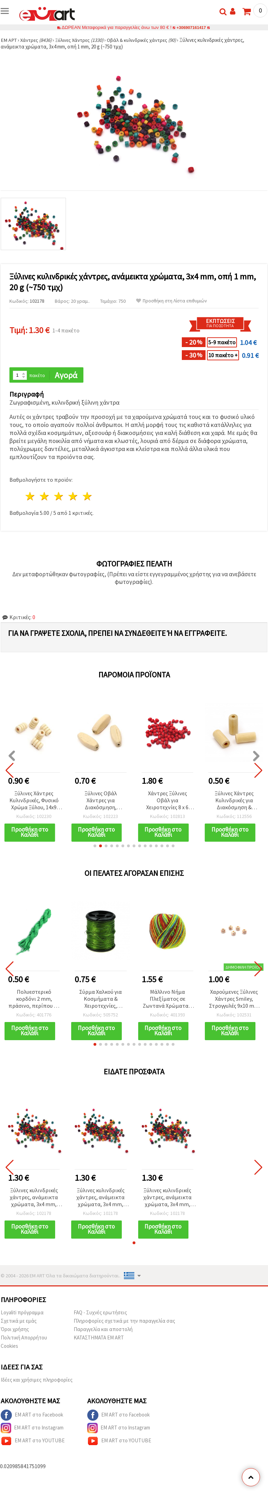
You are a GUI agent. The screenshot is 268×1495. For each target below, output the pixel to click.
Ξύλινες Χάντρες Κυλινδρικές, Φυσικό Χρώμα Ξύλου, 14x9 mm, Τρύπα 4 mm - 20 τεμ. (34, 801)
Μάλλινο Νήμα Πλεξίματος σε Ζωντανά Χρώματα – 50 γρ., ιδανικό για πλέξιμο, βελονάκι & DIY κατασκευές (167, 1000)
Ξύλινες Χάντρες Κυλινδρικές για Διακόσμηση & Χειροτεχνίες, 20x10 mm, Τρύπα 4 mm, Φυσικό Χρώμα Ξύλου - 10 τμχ (234, 801)
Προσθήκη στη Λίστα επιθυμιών (171, 300)
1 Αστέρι (30, 497)
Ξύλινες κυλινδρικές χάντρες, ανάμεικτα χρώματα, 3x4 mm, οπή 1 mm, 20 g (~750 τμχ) (34, 1199)
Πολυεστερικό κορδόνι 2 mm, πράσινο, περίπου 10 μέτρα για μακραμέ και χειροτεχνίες (33, 1000)
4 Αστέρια (73, 497)
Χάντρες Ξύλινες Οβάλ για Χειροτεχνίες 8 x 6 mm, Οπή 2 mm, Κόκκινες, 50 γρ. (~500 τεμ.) (167, 801)
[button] (95, 846)
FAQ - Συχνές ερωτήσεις (100, 1313)
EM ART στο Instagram (32, 1429)
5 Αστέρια (87, 497)
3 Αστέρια (59, 497)
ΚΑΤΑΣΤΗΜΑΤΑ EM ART (99, 1339)
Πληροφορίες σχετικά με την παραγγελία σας (124, 1322)
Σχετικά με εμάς (19, 1322)
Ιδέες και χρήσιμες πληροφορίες (37, 1381)
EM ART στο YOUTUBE (33, 1442)
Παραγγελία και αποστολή (103, 1330)
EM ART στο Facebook (32, 1416)
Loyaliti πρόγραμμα (22, 1313)
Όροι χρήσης (15, 1330)
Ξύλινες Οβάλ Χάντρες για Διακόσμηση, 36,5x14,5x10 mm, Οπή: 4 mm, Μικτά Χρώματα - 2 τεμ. (100, 801)
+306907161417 (191, 27)
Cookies (9, 1347)
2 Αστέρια (45, 497)
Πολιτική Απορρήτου (24, 1339)
